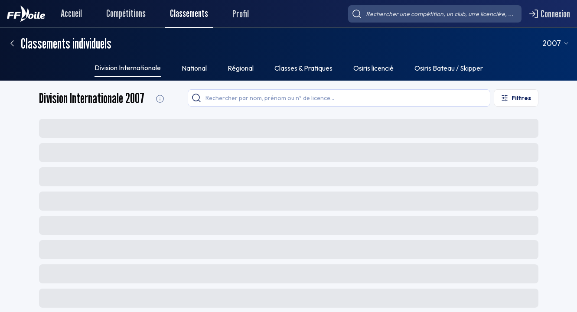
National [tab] (194, 68)
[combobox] (565, 43)
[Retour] (12, 43)
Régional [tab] (241, 68)
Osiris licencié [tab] (373, 68)
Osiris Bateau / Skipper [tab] (448, 68)
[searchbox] (435, 14)
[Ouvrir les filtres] (516, 98)
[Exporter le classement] (517, 127)
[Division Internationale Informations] (160, 98)
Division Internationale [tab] (128, 67)
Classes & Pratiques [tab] (303, 68)
